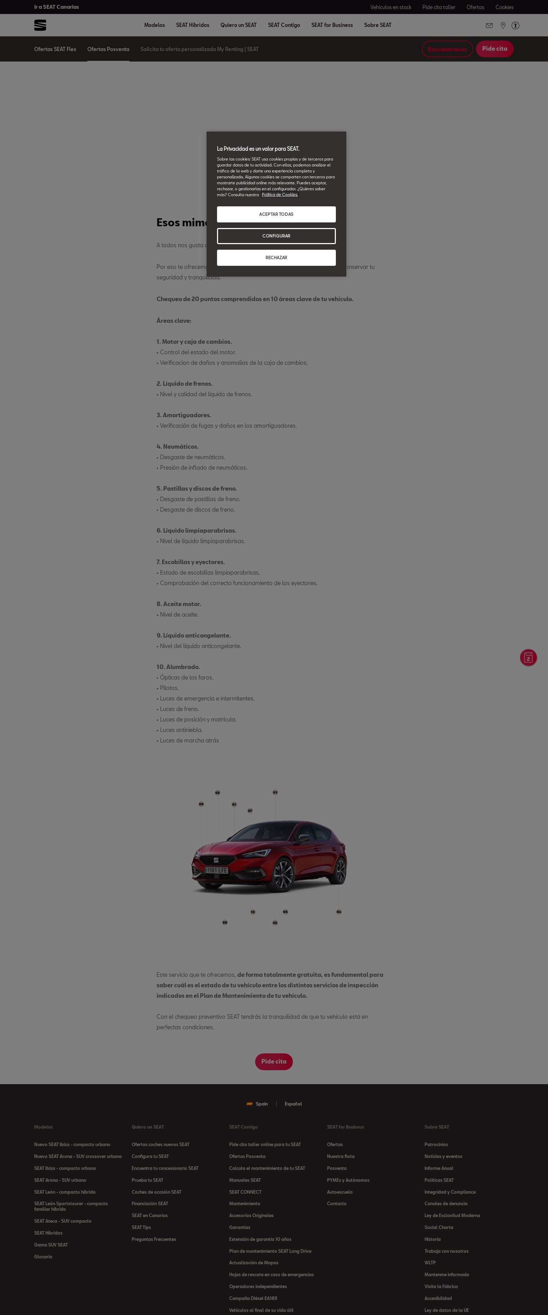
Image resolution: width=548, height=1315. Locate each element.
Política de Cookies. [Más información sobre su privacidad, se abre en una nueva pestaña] (280, 194)
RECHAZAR (276, 257)
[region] (276, 204)
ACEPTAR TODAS (276, 214)
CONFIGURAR (276, 236)
